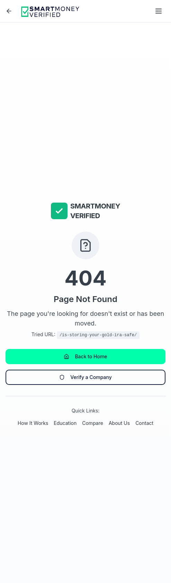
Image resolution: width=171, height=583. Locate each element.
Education (65, 423)
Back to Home (85, 356)
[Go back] (9, 11)
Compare (92, 423)
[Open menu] (158, 11)
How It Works (33, 423)
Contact (144, 423)
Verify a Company (85, 377)
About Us (119, 423)
